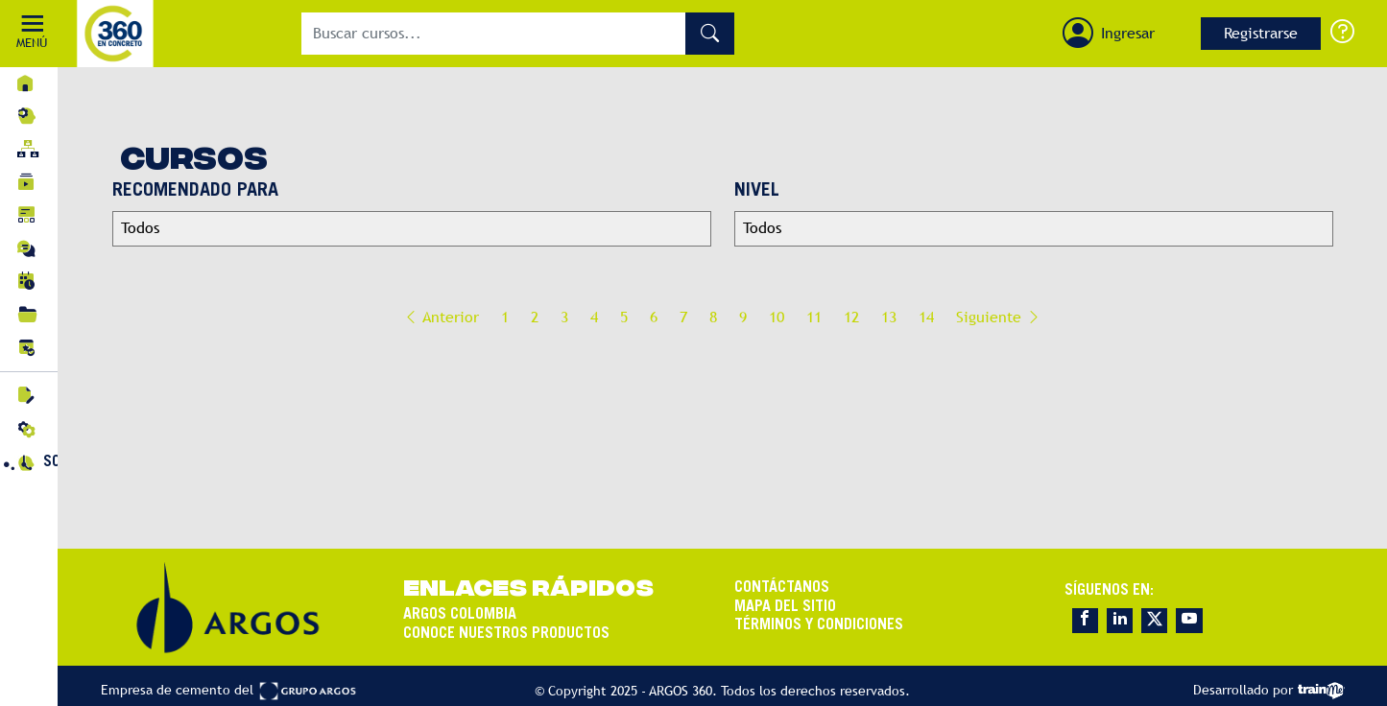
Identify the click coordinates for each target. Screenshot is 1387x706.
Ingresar (1128, 33)
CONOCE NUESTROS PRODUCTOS (506, 633)
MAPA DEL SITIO (785, 606)
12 (851, 317)
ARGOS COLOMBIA (459, 615)
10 (776, 317)
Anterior (441, 317)
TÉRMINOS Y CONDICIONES (818, 624)
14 (926, 317)
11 (814, 317)
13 (889, 317)
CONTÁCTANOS (781, 588)
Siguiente (998, 317)
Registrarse (1261, 33)
